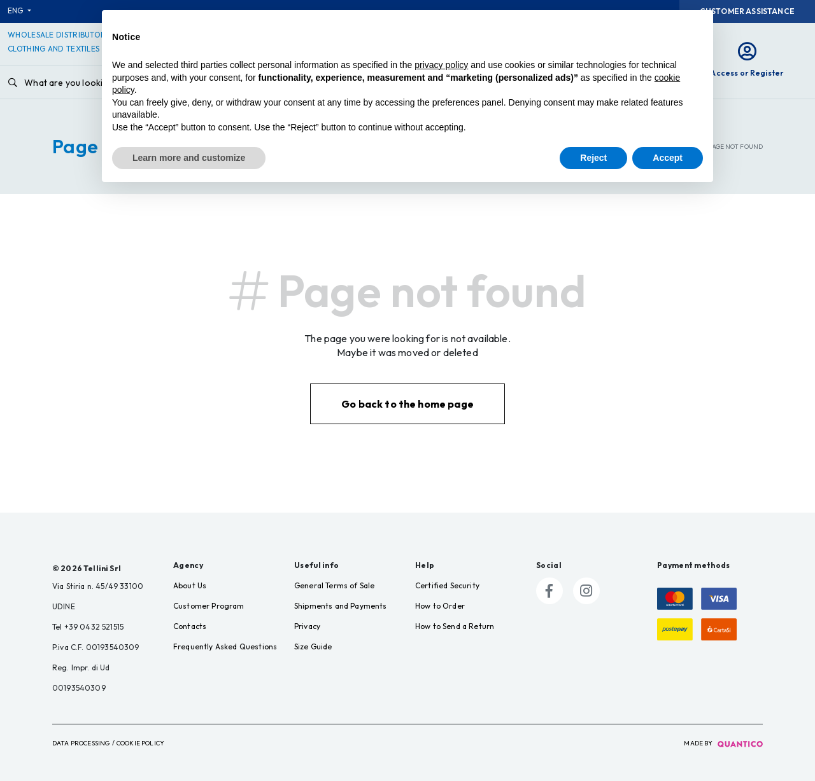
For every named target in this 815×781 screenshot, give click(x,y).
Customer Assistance (747, 11)
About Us (189, 585)
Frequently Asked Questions (225, 646)
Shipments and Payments (340, 606)
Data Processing (81, 743)
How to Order (440, 606)
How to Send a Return (454, 626)
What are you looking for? (70, 82)
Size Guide (313, 646)
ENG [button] (16, 10)
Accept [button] (668, 158)
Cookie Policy (140, 743)
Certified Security (447, 585)
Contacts (189, 626)
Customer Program (208, 606)
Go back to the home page (407, 403)
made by (723, 743)
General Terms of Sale (334, 585)
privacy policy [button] (441, 65)
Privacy (307, 626)
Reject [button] (593, 158)
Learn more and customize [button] (188, 158)
